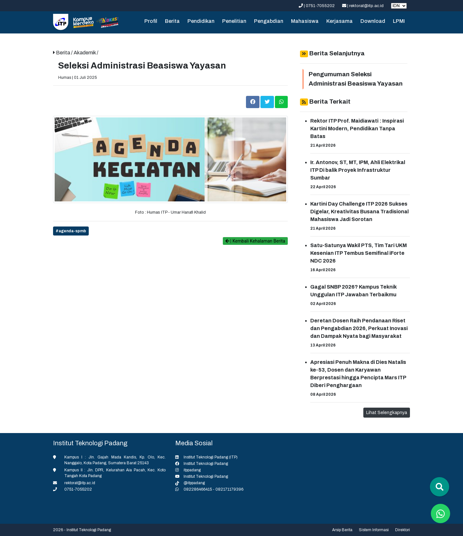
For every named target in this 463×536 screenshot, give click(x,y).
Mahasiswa (305, 21)
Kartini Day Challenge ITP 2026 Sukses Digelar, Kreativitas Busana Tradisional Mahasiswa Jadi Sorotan (359, 211)
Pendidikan (200, 21)
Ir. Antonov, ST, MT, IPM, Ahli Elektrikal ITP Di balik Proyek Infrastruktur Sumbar (357, 170)
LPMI (399, 21)
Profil (150, 21)
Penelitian (234, 21)
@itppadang (194, 483)
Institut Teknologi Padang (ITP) (211, 457)
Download (372, 21)
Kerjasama (339, 21)
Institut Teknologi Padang (206, 463)
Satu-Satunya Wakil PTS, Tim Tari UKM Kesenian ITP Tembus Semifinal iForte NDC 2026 (358, 253)
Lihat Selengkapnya (386, 412)
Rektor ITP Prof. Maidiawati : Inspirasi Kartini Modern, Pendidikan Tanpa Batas (357, 128)
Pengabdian (268, 21)
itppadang (192, 470)
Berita (172, 21)
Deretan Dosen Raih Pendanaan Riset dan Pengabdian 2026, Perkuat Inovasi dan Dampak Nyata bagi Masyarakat (359, 328)
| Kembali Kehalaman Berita (255, 241)
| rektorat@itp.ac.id (363, 6)
